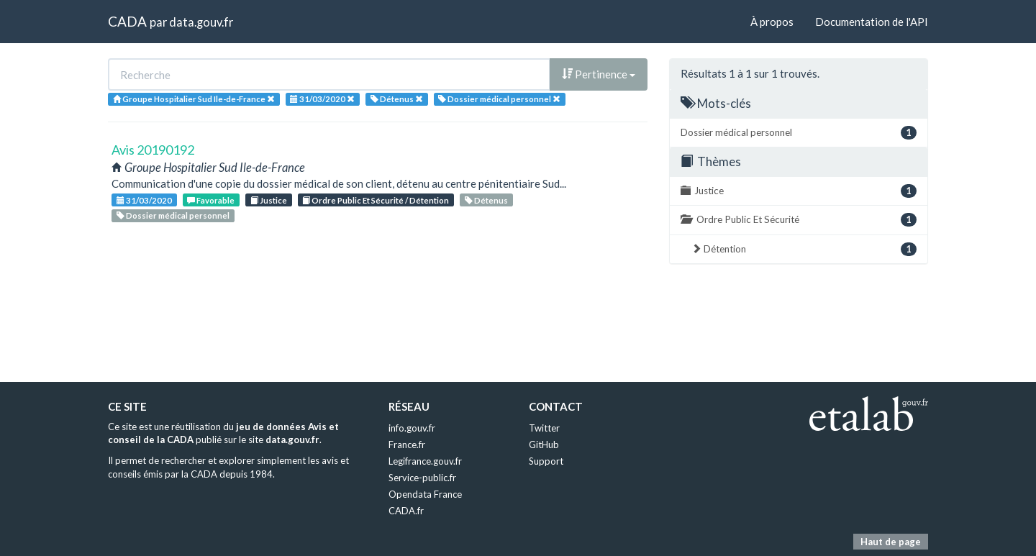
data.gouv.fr (201, 22)
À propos (772, 21)
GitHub (544, 444)
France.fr (406, 444)
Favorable (211, 200)
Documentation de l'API (871, 21)
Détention (804, 249)
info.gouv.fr (411, 428)
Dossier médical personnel (173, 215)
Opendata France (425, 494)
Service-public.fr (422, 477)
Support (546, 461)
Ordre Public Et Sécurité (799, 220)
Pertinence (598, 74)
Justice (268, 200)
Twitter (544, 428)
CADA (127, 21)
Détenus (486, 200)
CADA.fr (406, 510)
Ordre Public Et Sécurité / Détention (375, 200)
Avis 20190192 (153, 150)
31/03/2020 (144, 200)
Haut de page (890, 541)
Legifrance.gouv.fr (425, 461)
